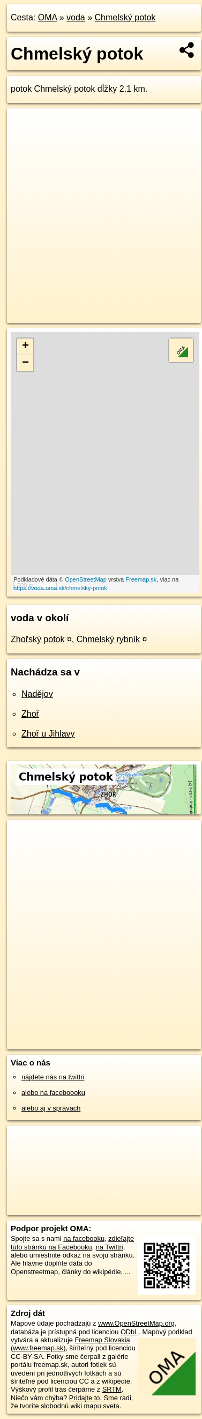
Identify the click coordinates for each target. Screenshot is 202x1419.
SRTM (112, 1389)
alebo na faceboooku (53, 1093)
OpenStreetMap (86, 579)
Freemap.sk (140, 579)
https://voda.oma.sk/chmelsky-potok (60, 588)
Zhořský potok (37, 639)
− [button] (25, 363)
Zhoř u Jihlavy (48, 733)
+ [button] (25, 347)
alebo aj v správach (50, 1108)
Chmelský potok (125, 17)
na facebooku (83, 1238)
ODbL (129, 1332)
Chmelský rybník (108, 639)
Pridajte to (84, 1398)
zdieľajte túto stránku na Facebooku (72, 1242)
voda (75, 17)
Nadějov (37, 694)
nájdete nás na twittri (52, 1077)
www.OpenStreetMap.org (136, 1323)
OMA (47, 17)
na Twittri (109, 1247)
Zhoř (30, 713)
